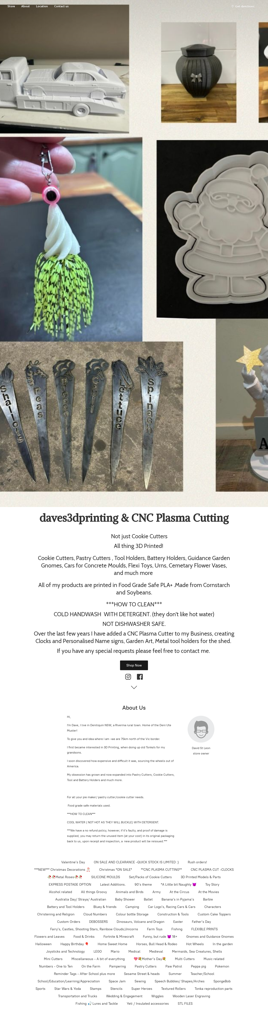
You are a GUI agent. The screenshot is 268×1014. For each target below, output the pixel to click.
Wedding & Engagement (124, 996)
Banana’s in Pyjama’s (178, 899)
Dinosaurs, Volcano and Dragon (140, 922)
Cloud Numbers (95, 914)
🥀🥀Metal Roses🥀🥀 (64, 877)
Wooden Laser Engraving (191, 996)
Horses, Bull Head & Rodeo (156, 944)
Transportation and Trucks (77, 996)
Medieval (156, 951)
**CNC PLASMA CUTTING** (161, 870)
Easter (178, 922)
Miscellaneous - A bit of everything (98, 959)
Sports (40, 989)
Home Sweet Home (112, 944)
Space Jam (117, 981)
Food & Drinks (84, 937)
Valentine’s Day (73, 862)
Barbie (208, 899)
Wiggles (157, 996)
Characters (212, 907)
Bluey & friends (105, 907)
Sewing (140, 981)
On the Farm (91, 966)
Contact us (61, 6)
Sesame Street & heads (142, 974)
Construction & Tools (173, 914)
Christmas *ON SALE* (115, 870)
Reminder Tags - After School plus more (84, 974)
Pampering (117, 966)
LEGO (98, 951)
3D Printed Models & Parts (201, 877)
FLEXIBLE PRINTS (204, 929)
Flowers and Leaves (49, 937)
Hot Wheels (195, 944)
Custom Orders (68, 922)
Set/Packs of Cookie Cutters (150, 877)
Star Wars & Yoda (67, 989)
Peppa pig (198, 966)
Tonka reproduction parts (213, 989)
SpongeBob (222, 981)
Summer (175, 974)
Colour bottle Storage (132, 914)
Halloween (43, 944)
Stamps (95, 989)
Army (156, 892)
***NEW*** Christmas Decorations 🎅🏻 (62, 870)
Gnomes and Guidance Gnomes (210, 937)
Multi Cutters (185, 959)
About (25, 6)
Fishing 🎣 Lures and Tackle (97, 1004)
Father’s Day (201, 922)
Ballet (148, 899)
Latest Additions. (113, 884)
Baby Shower (125, 899)
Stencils (116, 989)
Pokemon (222, 966)
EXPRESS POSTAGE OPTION (70, 884)
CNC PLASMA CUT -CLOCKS (212, 870)
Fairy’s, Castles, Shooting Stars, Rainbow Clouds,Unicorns (94, 929)
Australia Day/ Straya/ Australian (80, 899)
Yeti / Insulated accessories (148, 1004)
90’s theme (143, 884)
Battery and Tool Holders (65, 907)
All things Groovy (94, 892)
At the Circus (179, 892)
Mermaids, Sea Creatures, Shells (197, 951)
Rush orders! (197, 862)
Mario (115, 951)
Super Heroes (141, 989)
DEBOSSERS (98, 922)
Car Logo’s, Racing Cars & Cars (171, 907)
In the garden (223, 944)
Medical (134, 951)
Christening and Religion (55, 914)
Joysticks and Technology (65, 951)
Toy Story (212, 884)
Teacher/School (202, 974)
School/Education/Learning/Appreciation (69, 981)
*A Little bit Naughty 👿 (178, 884)
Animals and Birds (129, 892)
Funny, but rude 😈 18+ (160, 937)
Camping (132, 907)
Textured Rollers (173, 989)
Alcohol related (60, 892)
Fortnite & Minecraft (118, 937)
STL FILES (185, 1004)
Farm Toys (154, 929)
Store (11, 6)
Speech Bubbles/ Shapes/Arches (180, 981)
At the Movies (208, 892)
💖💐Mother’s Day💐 (150, 959)
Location (42, 6)
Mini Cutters (53, 959)
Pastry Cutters (146, 966)
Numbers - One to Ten (56, 966)
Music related (214, 959)
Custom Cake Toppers (214, 914)
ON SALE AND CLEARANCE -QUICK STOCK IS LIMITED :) (136, 862)
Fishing (176, 929)
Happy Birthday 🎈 (74, 944)
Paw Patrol (173, 966)
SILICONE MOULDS (105, 877)
